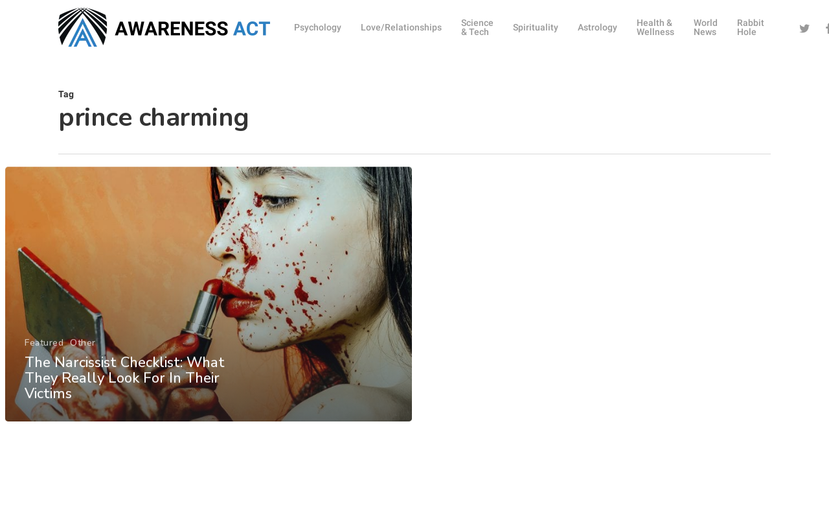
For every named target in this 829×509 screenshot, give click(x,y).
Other (83, 355)
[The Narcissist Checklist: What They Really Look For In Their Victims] (208, 307)
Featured (43, 355)
